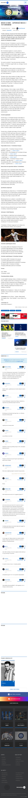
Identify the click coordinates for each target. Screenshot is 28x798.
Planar (26, 796)
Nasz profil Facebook (14, 694)
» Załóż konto (18, 759)
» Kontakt (3, 757)
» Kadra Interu (4, 780)
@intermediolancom (14, 699)
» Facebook (17, 765)
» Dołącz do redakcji (19, 761)
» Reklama (3, 761)
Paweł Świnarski (20, 28)
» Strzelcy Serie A (18, 776)
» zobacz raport (15, 150)
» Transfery (3, 778)
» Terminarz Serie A (19, 778)
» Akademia (17, 780)
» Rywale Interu (4, 774)
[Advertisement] (14, 609)
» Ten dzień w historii (19, 773)
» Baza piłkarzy (4, 773)
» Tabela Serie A (18, 774)
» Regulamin (3, 763)
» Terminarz (3, 776)
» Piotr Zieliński (4, 782)
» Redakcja (3, 759)
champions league (5, 310)
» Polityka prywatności (6, 765)
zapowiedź (18, 310)
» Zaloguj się (17, 757)
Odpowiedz (20, 368)
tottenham (12, 310)
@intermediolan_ (14, 703)
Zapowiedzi (9, 30)
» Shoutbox (17, 763)
